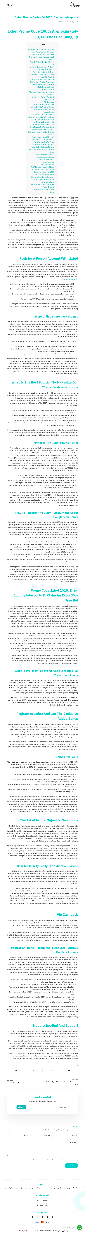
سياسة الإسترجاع (42, 1205)
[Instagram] (47, 1217)
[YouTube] (32, 1217)
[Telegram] (37, 1217)
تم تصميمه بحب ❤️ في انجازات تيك (26, 1231)
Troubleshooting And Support (44, 109)
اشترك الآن (21, 1107)
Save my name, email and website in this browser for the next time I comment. (54, 1160)
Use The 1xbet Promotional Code (42, 167)
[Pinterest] (33, 1070)
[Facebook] (69, 1070)
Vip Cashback (49, 102)
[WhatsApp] (42, 1217)
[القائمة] (5, 5)
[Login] (8, 5)
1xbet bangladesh (72, 279)
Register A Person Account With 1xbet (41, 49)
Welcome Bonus (48, 112)
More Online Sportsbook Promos (43, 52)
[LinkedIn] (16, 1070)
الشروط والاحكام (42, 1200)
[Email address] (48, 1107)
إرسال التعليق (71, 1166)
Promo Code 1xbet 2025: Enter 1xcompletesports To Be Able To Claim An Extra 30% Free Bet (41, 74)
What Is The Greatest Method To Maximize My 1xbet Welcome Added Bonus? (41, 57)
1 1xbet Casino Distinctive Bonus (43, 147)
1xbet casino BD (63, 22)
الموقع (26, 1135)
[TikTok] (52, 1217)
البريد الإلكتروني (46, 1135)
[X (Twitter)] (51, 1070)
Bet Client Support (47, 164)
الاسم (74, 1135)
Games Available (48, 89)
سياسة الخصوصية (42, 1203)
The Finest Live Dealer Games (43, 114)
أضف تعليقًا (72, 1142)
